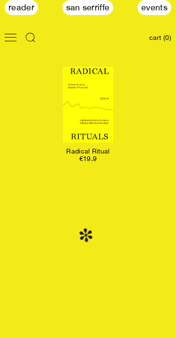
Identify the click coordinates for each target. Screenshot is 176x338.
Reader (21, 7)
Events (154, 7)
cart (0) (160, 37)
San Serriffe (88, 7)
